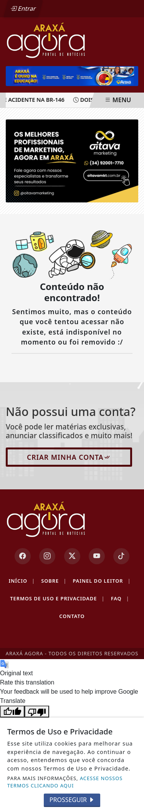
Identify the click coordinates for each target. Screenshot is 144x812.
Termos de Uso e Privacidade (57, 598)
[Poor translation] (37, 712)
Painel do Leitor (102, 581)
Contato (71, 616)
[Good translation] (12, 712)
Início (21, 581)
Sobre (53, 581)
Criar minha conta (69, 457)
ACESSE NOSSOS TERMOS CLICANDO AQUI (65, 782)
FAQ (120, 598)
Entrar (23, 8)
